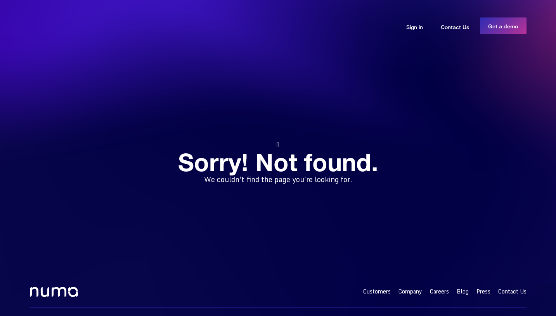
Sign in (414, 27)
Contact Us (455, 27)
